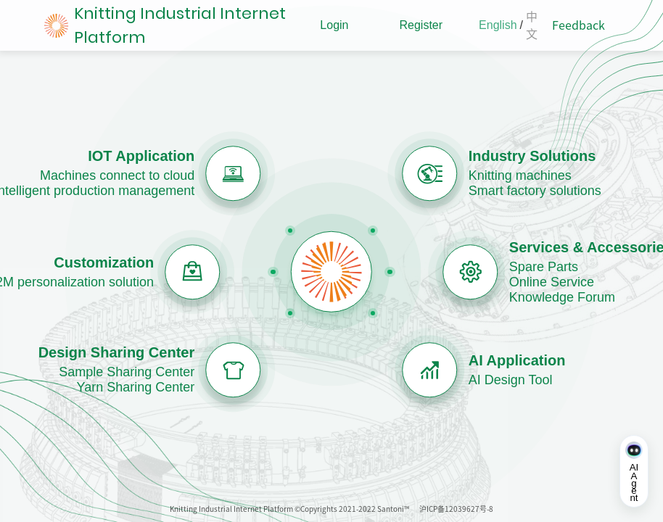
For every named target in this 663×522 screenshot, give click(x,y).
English (497, 25)
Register (420, 25)
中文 (532, 25)
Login (334, 25)
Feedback (578, 25)
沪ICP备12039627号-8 (456, 509)
